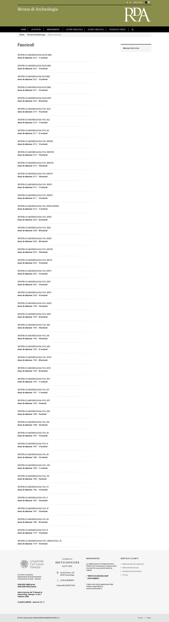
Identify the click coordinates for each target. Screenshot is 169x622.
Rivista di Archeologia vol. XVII (34, 368)
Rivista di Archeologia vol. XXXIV (35, 195)
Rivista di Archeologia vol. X (33, 443)
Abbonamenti (53, 29)
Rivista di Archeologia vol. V (33, 497)
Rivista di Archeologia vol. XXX (34, 227)
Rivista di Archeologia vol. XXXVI (35, 173)
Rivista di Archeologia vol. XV (33, 389)
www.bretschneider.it (94, 588)
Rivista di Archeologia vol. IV (33, 508)
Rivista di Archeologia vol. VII (33, 476)
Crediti (148, 618)
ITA (128, 2)
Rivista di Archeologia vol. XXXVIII (36, 152)
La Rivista (36, 29)
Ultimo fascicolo (74, 29)
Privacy (125, 575)
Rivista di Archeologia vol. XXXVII (35, 162)
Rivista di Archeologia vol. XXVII (35, 260)
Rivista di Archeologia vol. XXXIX (35, 141)
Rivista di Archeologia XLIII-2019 (34, 98)
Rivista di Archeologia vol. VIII (34, 465)
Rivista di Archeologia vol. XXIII (34, 303)
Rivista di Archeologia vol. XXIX (34, 238)
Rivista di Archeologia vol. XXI (34, 324)
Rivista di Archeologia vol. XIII (34, 411)
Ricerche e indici (117, 29)
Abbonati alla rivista (131, 48)
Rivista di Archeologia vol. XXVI (34, 270)
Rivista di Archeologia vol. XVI (34, 378)
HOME (23, 29)
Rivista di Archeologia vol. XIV (34, 400)
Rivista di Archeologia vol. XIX (34, 346)
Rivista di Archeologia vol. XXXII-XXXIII (38, 206)
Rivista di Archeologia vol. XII (33, 422)
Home (21, 35)
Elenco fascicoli (96, 29)
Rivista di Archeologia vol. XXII (34, 314)
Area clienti (138, 2)
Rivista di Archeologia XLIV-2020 (34, 87)
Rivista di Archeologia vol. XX (33, 335)
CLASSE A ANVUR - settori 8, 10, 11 (31, 602)
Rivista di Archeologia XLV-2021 (34, 76)
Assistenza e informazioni (132, 571)
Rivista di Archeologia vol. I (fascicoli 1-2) (39, 540)
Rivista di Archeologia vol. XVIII (34, 357)
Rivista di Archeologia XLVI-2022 (34, 65)
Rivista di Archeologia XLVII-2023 (34, 54)
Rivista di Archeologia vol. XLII (34, 108)
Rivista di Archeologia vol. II (33, 530)
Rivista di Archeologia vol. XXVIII (35, 249)
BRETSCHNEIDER (67, 562)
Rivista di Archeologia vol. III (33, 519)
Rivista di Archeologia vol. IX (33, 454)
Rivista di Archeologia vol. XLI (34, 119)
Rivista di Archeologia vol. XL (33, 130)
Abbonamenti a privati (130, 568)
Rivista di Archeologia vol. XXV (34, 281)
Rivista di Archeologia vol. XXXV (35, 184)
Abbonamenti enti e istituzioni (133, 564)
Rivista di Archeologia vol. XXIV (34, 292)
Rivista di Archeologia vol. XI (33, 432)
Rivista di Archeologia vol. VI (33, 486)
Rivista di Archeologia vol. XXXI (34, 216)
